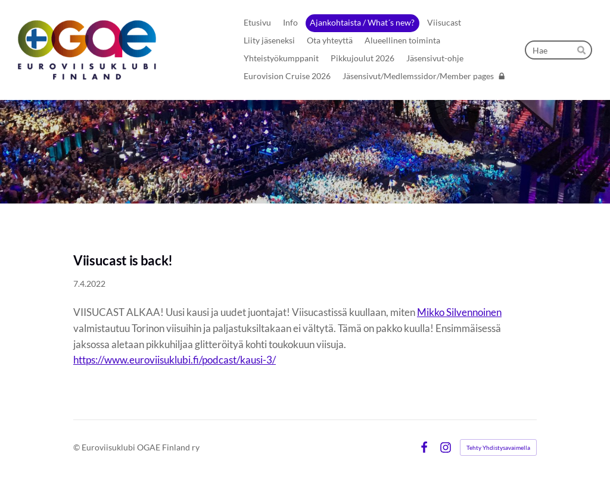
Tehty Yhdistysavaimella (498, 447)
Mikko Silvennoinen (459, 312)
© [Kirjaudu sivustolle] (77, 447)
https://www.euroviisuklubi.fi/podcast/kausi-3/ (174, 359)
